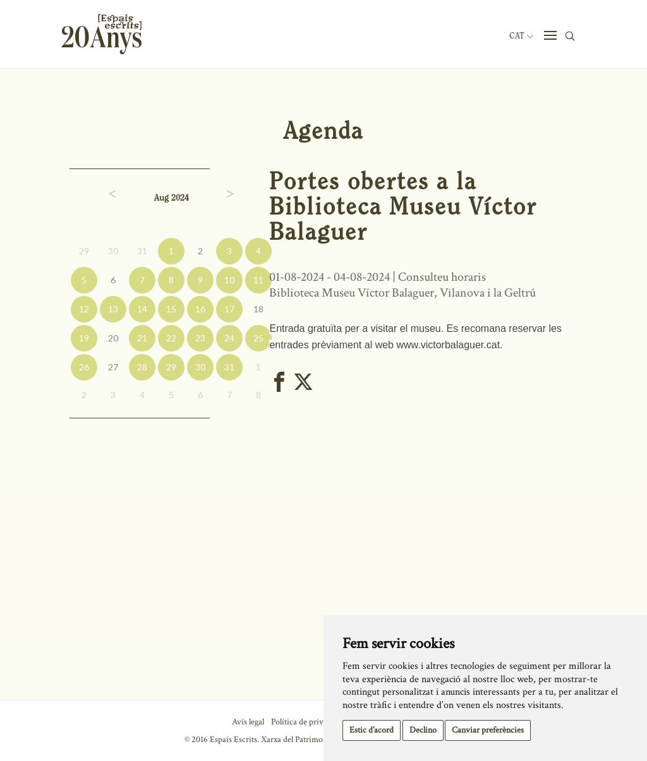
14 (142, 309)
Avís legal (248, 722)
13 (113, 309)
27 (113, 367)
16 (200, 309)
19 (84, 338)
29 (84, 250)
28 (142, 367)
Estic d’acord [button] (371, 730)
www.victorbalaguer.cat (448, 344)
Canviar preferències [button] (488, 730)
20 (113, 338)
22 (171, 338)
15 (171, 309)
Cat (521, 36)
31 (142, 250)
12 (84, 309)
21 (142, 338)
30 (113, 250)
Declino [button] (423, 730)
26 (84, 367)
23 (200, 338)
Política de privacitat (306, 722)
